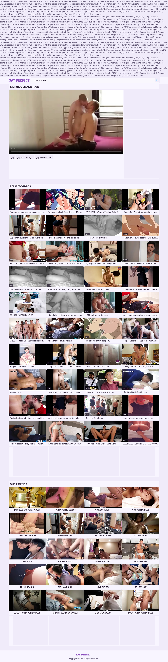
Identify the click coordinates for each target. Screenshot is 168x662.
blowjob (29, 157)
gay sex (20, 157)
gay (12, 157)
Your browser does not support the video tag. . (66, 122)
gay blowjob (41, 157)
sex (50, 157)
